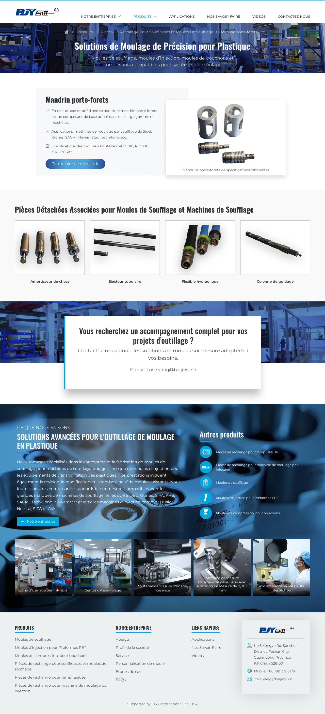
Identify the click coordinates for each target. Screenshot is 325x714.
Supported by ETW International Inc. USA (162, 704)
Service (122, 655)
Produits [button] (142, 16)
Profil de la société (132, 647)
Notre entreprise (41, 521)
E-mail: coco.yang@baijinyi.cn (163, 370)
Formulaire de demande (75, 163)
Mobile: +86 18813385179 (274, 671)
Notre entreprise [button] (98, 16)
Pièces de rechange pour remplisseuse (50, 677)
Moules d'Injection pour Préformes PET (50, 647)
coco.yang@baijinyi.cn (273, 679)
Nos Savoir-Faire (223, 16)
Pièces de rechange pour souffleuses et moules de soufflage (157, 32)
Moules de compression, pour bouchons (51, 655)
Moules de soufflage (33, 639)
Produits (85, 32)
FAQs (121, 679)
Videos (259, 16)
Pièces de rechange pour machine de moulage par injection (61, 688)
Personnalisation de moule (140, 663)
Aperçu (122, 639)
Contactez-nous (294, 16)
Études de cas (128, 671)
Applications (182, 16)
